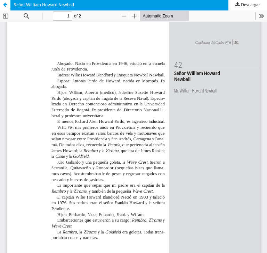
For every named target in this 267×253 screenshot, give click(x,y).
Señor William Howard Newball (44, 5)
